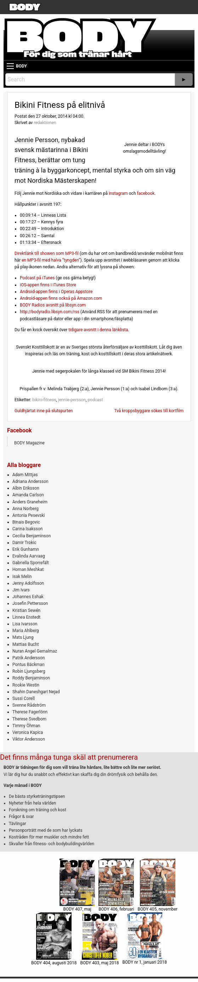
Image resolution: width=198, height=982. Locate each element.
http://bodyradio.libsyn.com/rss (49, 311)
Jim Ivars (21, 590)
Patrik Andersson (28, 657)
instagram (118, 193)
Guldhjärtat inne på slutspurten (44, 410)
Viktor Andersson (28, 739)
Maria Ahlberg (25, 630)
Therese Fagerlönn (29, 711)
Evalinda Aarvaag (28, 556)
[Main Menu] (10, 66)
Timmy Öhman (26, 725)
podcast (95, 399)
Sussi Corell (23, 698)
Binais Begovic (26, 522)
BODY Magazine (29, 442)
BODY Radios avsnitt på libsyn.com (53, 305)
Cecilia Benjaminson (31, 535)
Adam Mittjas (25, 474)
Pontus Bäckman (28, 664)
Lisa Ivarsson (25, 623)
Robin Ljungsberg (28, 671)
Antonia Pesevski (28, 515)
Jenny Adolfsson (28, 583)
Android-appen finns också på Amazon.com (61, 298)
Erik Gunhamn (25, 549)
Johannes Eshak (28, 596)
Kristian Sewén (26, 610)
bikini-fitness (44, 399)
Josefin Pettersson (30, 603)
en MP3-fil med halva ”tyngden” (51, 260)
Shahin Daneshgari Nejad (36, 691)
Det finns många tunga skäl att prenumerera (69, 757)
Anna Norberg (25, 508)
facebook (145, 193)
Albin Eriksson (25, 488)
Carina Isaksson (27, 528)
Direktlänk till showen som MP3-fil (47, 253)
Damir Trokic (24, 542)
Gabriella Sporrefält (30, 562)
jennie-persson (72, 399)
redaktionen (45, 122)
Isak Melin (22, 576)
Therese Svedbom (29, 719)
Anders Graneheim (29, 501)
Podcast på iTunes (37, 277)
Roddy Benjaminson (31, 678)
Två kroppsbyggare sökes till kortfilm (148, 410)
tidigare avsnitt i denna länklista (98, 329)
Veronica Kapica (27, 732)
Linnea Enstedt (26, 617)
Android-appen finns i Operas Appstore (56, 291)
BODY (21, 66)
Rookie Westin (25, 685)
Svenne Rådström (29, 705)
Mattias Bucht (25, 644)
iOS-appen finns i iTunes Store (48, 284)
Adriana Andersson (30, 481)
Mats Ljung (22, 637)
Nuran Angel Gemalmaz (34, 651)
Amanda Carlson (28, 494)
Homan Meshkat (28, 569)
